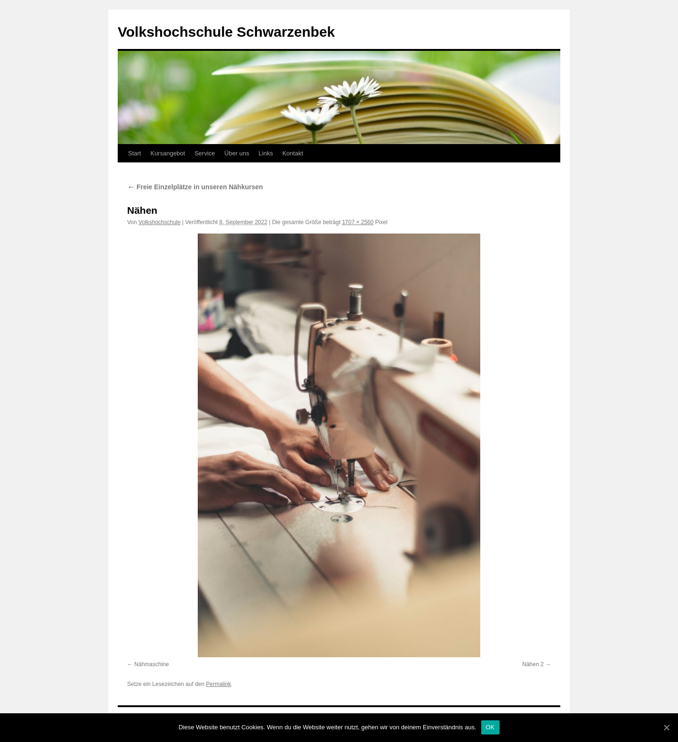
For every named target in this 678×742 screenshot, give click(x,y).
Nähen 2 (532, 664)
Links (265, 153)
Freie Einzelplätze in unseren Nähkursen (195, 187)
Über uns (237, 153)
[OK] (666, 727)
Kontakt (292, 153)
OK (490, 727)
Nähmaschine (151, 664)
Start (134, 153)
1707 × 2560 (357, 222)
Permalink (218, 684)
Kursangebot (167, 153)
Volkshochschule (159, 222)
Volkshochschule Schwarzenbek (226, 32)
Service (204, 153)
